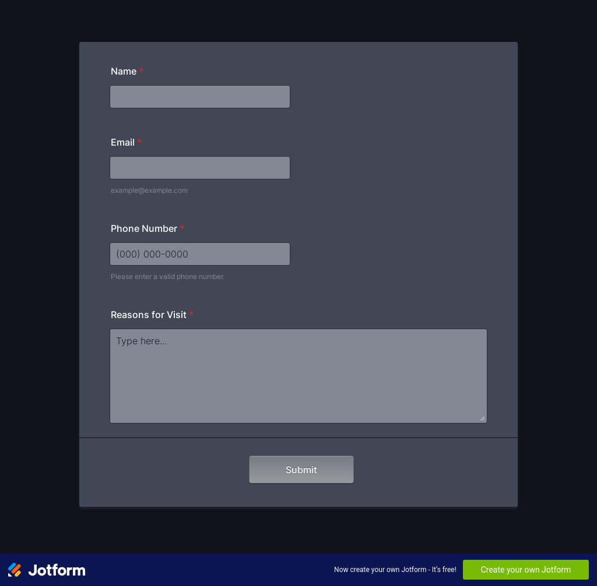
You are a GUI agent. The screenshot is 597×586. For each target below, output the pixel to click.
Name (127, 71)
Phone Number (147, 228)
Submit (301, 469)
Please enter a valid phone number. (167, 276)
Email (126, 142)
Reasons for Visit (152, 314)
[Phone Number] (200, 254)
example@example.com (149, 190)
